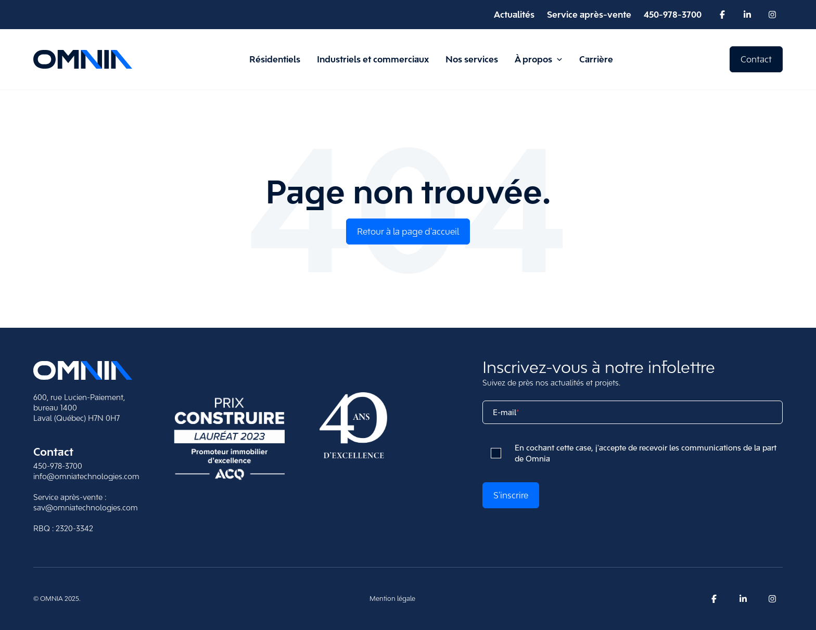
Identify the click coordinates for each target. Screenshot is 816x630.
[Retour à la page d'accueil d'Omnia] (82, 59)
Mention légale (392, 598)
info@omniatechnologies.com (86, 476)
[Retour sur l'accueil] (82, 370)
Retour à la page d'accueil (408, 231)
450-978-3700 (57, 465)
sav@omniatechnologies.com (85, 507)
